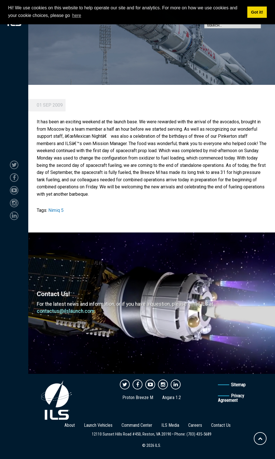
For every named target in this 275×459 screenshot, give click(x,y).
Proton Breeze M (137, 397)
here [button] (76, 15)
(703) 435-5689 (199, 434)
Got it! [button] (257, 12)
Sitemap (238, 384)
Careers (195, 425)
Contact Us (221, 425)
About (69, 425)
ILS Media (170, 425)
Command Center (137, 425)
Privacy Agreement (231, 398)
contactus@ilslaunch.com (65, 311)
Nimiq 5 (56, 210)
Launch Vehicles (98, 425)
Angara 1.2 (171, 397)
